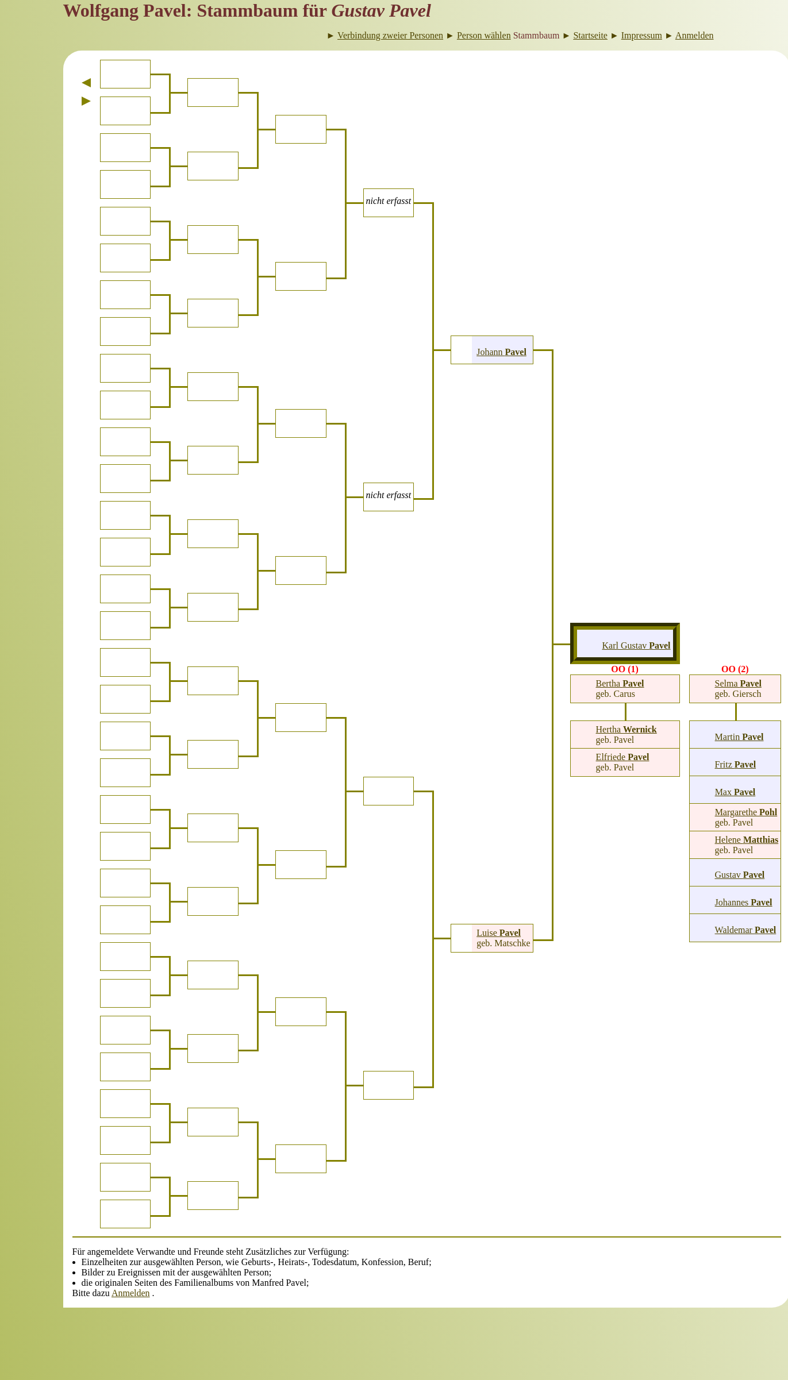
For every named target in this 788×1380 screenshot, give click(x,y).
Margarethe (746, 812)
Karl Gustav (636, 645)
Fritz (735, 764)
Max (735, 792)
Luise (498, 933)
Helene (747, 840)
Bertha (620, 683)
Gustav (740, 875)
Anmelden (131, 1293)
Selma (738, 683)
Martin (739, 737)
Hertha (626, 729)
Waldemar (746, 930)
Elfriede (622, 757)
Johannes (743, 902)
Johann (501, 352)
